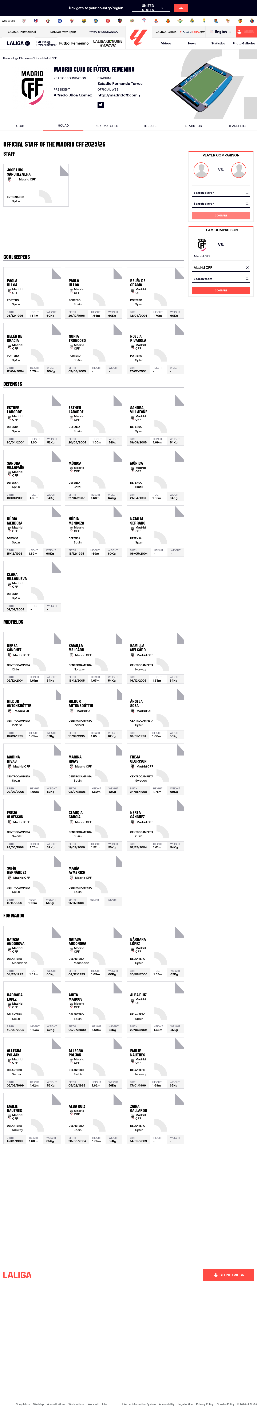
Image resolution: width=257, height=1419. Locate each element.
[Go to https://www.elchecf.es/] (72, 21)
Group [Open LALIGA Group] (166, 32)
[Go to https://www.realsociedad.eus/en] (216, 21)
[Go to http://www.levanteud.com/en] (120, 21)
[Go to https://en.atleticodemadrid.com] (36, 21)
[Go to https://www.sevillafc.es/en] (228, 21)
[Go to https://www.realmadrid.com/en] (192, 21)
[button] (19, 43)
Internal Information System (139, 1404)
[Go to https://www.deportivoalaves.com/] (60, 21)
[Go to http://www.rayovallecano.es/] (132, 21)
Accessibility (166, 1404)
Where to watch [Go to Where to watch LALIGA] (103, 31)
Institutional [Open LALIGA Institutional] (22, 32)
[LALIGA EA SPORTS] (19, 43)
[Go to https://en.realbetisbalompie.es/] (180, 21)
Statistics (218, 43)
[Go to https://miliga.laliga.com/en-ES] (246, 31)
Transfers (237, 126)
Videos (166, 43)
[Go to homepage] (139, 47)
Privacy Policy (204, 1404)
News (192, 43)
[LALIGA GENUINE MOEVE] (108, 43)
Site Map (38, 1404)
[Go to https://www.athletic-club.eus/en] (24, 21)
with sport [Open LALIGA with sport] (63, 32)
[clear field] (247, 268)
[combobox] (221, 192)
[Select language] (221, 32)
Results (150, 126)
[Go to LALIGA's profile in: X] (101, 105)
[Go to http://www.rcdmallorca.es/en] (168, 21)
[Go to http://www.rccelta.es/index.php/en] (144, 21)
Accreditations (56, 1404)
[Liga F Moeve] (74, 43)
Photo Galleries (244, 43)
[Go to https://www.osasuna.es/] (48, 21)
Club (20, 126)
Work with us (76, 1404)
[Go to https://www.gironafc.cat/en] (108, 21)
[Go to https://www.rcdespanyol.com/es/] (156, 21)
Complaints (23, 1404)
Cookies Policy (225, 1404)
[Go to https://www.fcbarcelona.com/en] (84, 21)
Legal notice (185, 1404)
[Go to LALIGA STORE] (192, 31)
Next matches (106, 126)
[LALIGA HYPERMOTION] (46, 43)
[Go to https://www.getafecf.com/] (96, 21)
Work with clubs (97, 1404)
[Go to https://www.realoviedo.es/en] (204, 21)
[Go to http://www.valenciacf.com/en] (240, 21)
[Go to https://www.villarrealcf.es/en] (252, 21)
